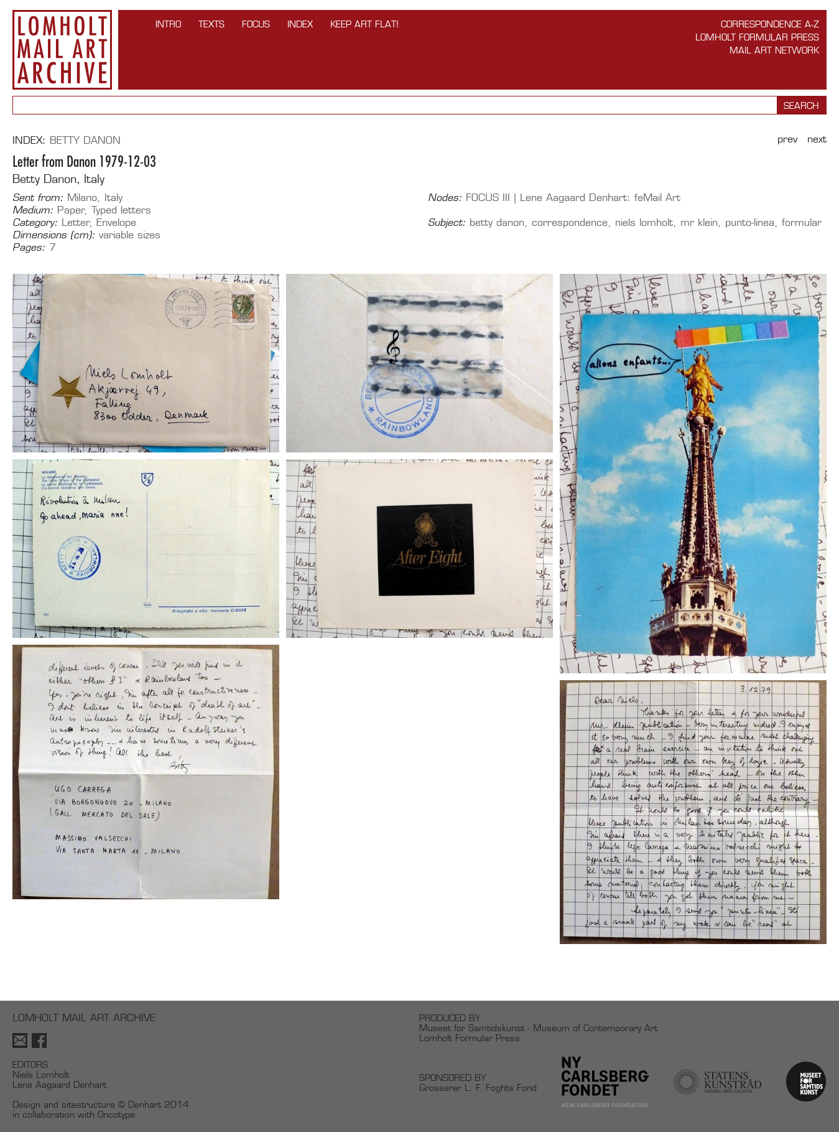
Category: (35, 223)
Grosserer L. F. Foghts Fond (478, 1087)
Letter (76, 222)
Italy (113, 197)
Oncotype (116, 1114)
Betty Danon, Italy (58, 178)
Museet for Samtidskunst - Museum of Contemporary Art (538, 1027)
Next (817, 139)
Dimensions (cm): (53, 235)
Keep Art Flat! (364, 24)
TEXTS (211, 24)
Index (300, 24)
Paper (71, 210)
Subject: (447, 223)
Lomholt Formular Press (757, 37)
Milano (82, 197)
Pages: (28, 247)
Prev (787, 139)
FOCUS (256, 24)
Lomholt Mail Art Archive (62, 50)
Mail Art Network (774, 50)
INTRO (168, 24)
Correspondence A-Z (770, 24)
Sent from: (37, 198)
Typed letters (121, 210)
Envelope (116, 222)
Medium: (32, 210)
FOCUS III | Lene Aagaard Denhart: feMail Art (573, 197)
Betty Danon (85, 140)
